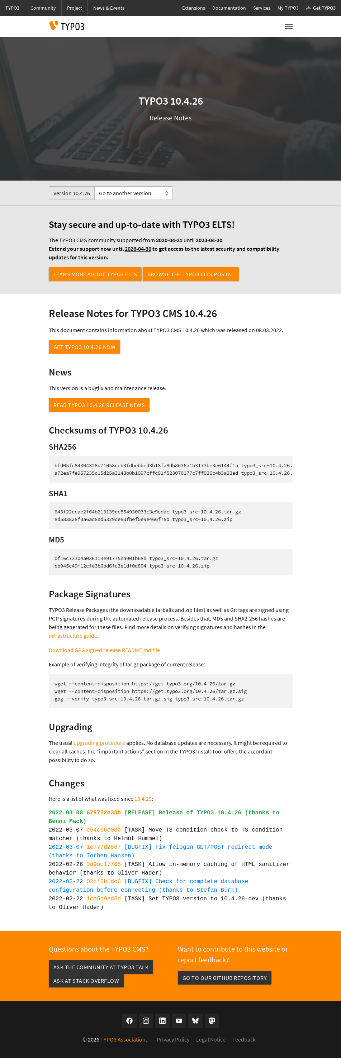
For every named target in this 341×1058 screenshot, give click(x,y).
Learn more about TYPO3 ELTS (95, 274)
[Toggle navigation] (289, 26)
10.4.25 (143, 798)
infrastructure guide (73, 635)
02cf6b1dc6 (103, 882)
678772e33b (103, 813)
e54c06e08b (103, 830)
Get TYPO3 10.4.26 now (84, 346)
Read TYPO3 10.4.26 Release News (99, 404)
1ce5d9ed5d (103, 899)
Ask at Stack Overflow (86, 980)
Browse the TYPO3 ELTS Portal (190, 274)
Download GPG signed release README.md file (104, 650)
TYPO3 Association (123, 1039)
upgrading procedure (99, 742)
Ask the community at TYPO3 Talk (101, 967)
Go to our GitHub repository (225, 977)
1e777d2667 (103, 847)
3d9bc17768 (103, 864)
